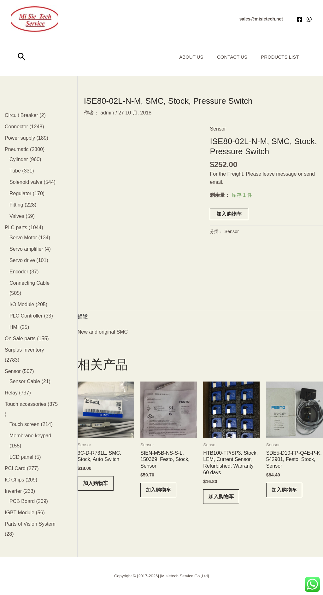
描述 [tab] (83, 316)
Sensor (218, 128)
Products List (279, 57)
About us (186, 57)
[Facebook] (299, 19)
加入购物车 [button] (95, 483)
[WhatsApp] (309, 19)
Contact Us (229, 57)
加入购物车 (229, 214)
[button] (261, 19)
